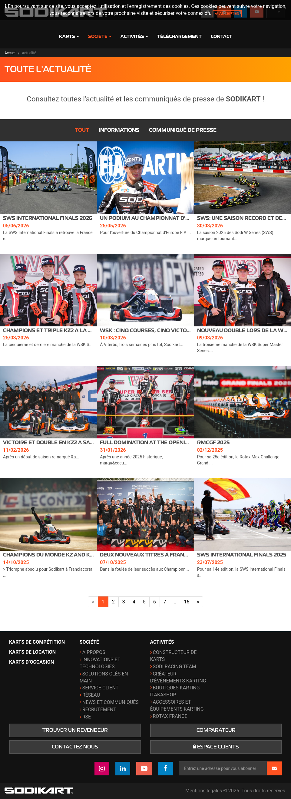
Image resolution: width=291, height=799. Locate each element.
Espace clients (216, 747)
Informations (119, 130)
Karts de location (32, 652)
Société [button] (99, 36)
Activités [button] (134, 36)
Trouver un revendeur (75, 730)
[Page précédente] (93, 602)
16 (186, 602)
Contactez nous (75, 747)
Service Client (100, 688)
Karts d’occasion (31, 662)
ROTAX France (170, 716)
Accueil (10, 53)
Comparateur (216, 730)
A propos (93, 652)
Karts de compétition (37, 642)
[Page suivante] (198, 602)
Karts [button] (69, 36)
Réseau (91, 695)
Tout (82, 130)
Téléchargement (179, 36)
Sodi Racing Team (174, 666)
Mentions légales (203, 791)
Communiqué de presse (183, 130)
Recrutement (99, 709)
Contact (221, 36)
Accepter (227, 13)
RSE (86, 717)
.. (175, 602)
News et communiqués (110, 702)
